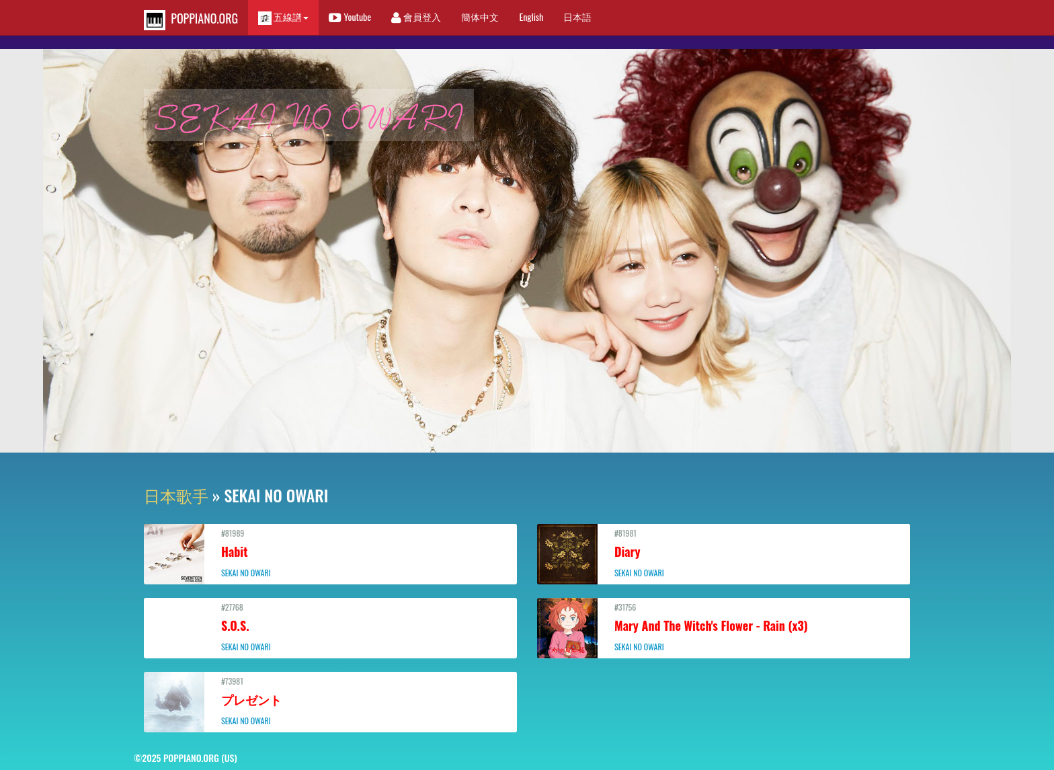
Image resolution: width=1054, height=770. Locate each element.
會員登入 (416, 16)
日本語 (577, 16)
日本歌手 (176, 495)
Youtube (350, 16)
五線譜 (283, 17)
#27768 (330, 626)
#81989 (330, 552)
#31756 (723, 626)
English (531, 16)
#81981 (723, 552)
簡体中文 (480, 16)
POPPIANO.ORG (191, 19)
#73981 (330, 700)
